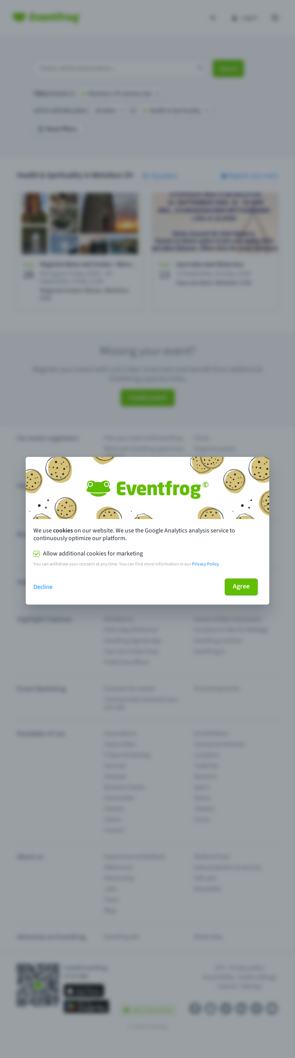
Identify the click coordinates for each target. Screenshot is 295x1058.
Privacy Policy (205, 564)
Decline (43, 587)
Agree (241, 586)
